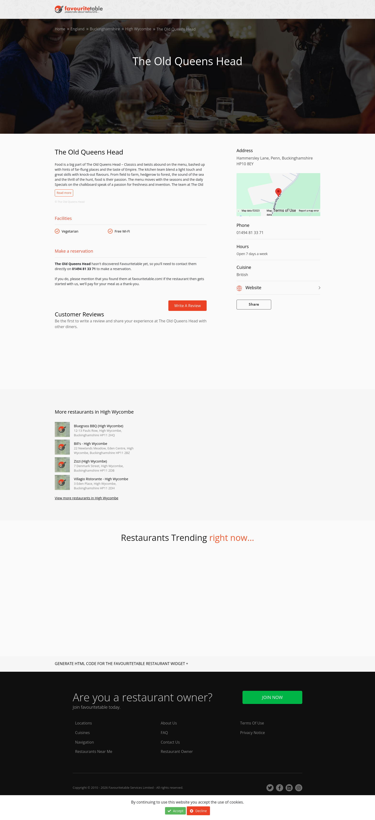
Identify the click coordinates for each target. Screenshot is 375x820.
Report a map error (309, 210)
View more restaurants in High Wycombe (86, 498)
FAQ (164, 732)
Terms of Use (284, 210)
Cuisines (82, 732)
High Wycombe (140, 29)
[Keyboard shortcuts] (238, 211)
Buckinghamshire (105, 29)
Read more (64, 193)
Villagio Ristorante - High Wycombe (101, 479)
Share (254, 304)
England (78, 29)
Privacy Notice (252, 732)
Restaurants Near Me (94, 751)
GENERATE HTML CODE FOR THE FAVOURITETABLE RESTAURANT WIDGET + (121, 663)
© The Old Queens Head (69, 201)
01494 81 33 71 (250, 232)
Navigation (84, 742)
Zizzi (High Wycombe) (90, 461)
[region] (278, 197)
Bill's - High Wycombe (90, 443)
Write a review (187, 305)
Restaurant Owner (177, 751)
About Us (169, 723)
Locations (83, 723)
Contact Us (170, 742)
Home (60, 29)
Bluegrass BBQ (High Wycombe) (98, 426)
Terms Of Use (252, 723)
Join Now (272, 697)
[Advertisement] (131, 350)
